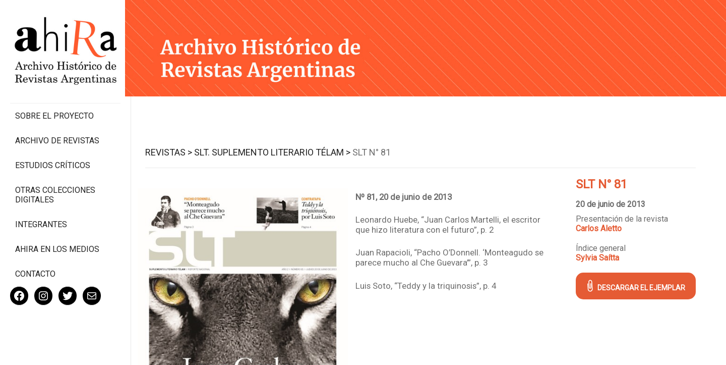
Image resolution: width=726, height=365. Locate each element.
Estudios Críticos (52, 161)
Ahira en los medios (57, 244)
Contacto (35, 269)
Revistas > (169, 152)
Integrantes (41, 220)
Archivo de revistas (57, 136)
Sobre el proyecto (54, 111)
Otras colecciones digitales (55, 190)
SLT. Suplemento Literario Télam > (273, 152)
